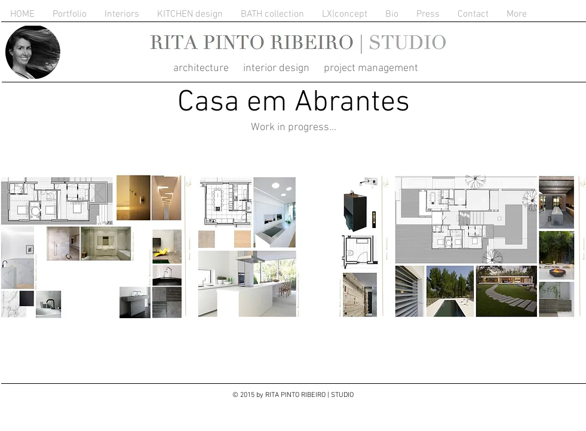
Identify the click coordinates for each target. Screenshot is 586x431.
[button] (96, 246)
